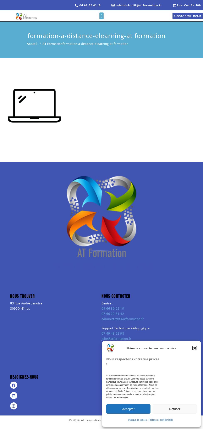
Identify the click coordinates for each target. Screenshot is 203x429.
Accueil (32, 44)
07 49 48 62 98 (113, 333)
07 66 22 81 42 (113, 314)
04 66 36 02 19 (113, 308)
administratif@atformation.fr (123, 319)
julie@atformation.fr (116, 338)
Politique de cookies (137, 420)
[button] (195, 348)
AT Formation (52, 44)
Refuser (174, 409)
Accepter (128, 409)
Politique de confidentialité (161, 420)
